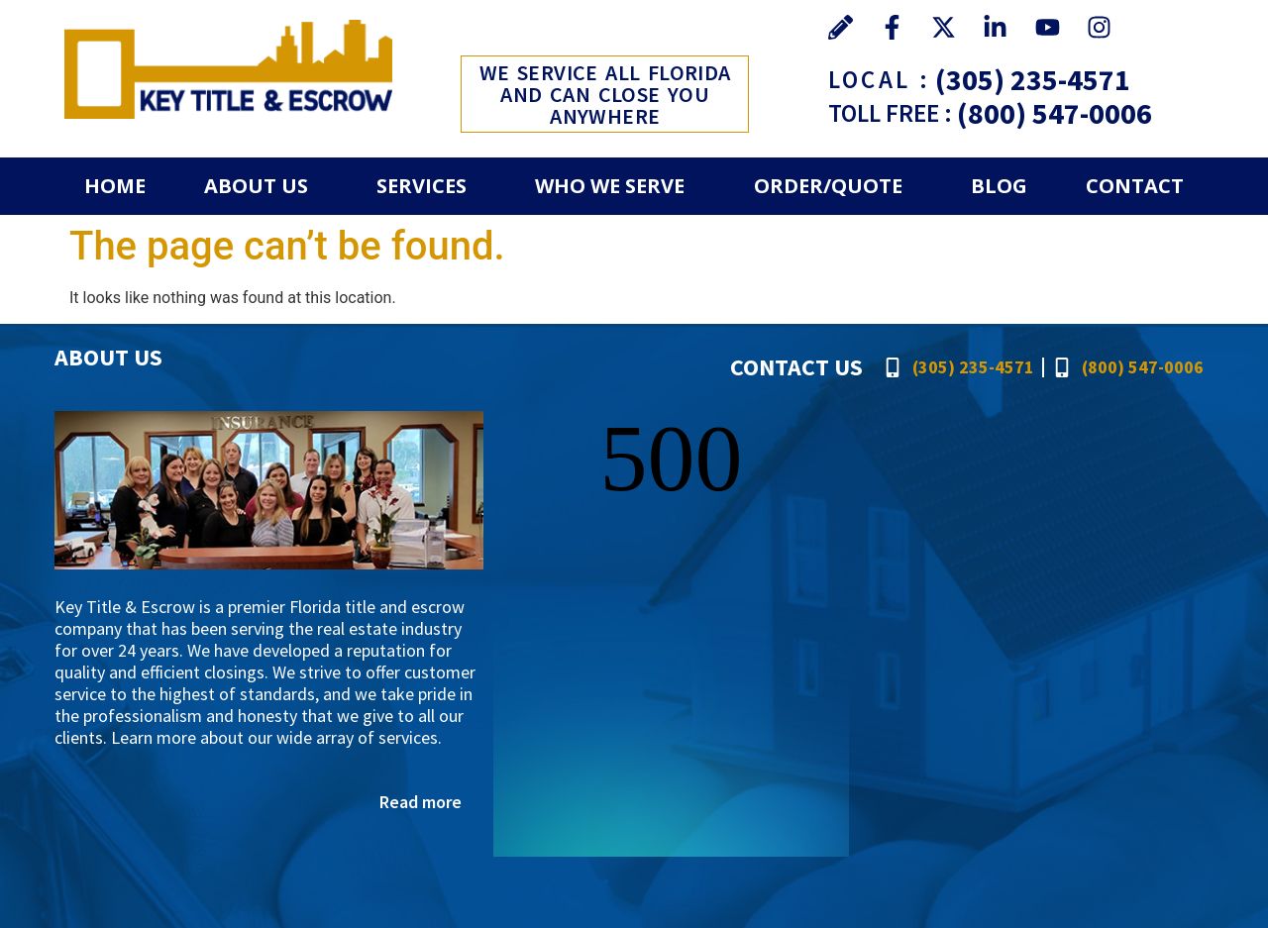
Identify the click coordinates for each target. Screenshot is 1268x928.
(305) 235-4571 (1032, 79)
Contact (1135, 185)
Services (421, 185)
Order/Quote (828, 185)
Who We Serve (610, 185)
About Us (256, 185)
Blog (999, 185)
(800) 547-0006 (1054, 113)
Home (115, 185)
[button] (260, 186)
